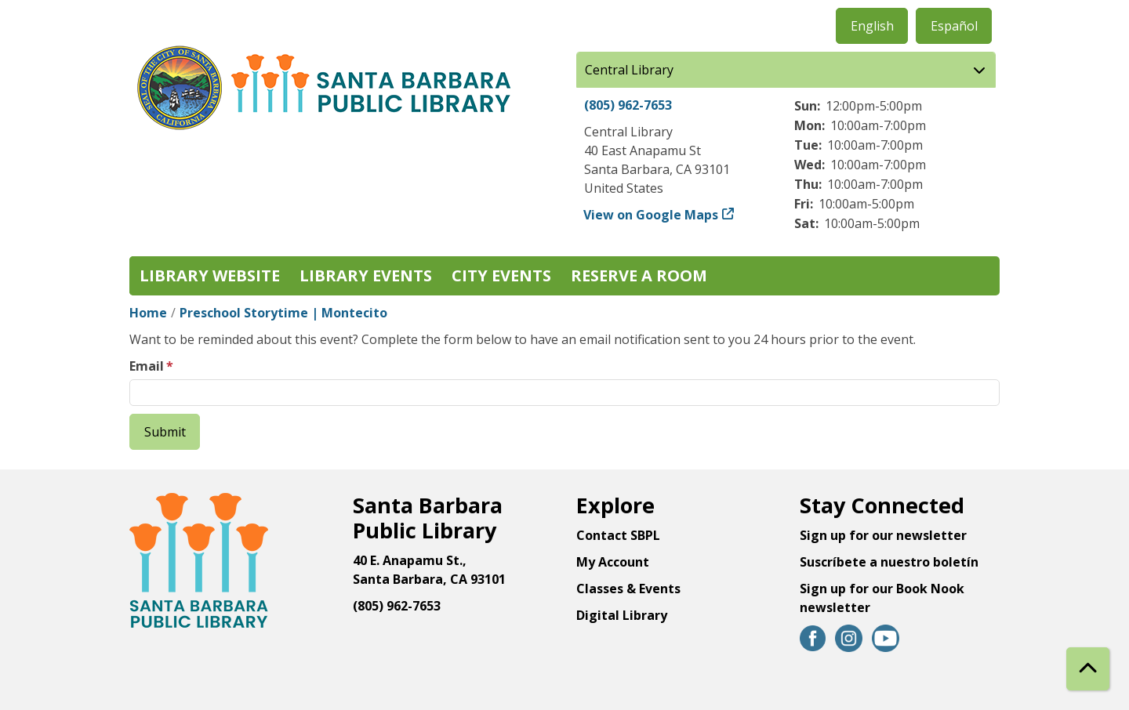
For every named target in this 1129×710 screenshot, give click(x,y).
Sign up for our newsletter (883, 535)
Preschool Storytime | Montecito (283, 312)
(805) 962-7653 (628, 105)
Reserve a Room (639, 275)
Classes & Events (628, 588)
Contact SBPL (618, 535)
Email (146, 366)
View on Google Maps (651, 214)
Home (148, 312)
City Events (501, 275)
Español (954, 25)
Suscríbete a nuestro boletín (889, 562)
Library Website (210, 275)
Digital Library (621, 615)
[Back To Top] (1087, 668)
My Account (612, 562)
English (872, 25)
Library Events (365, 275)
